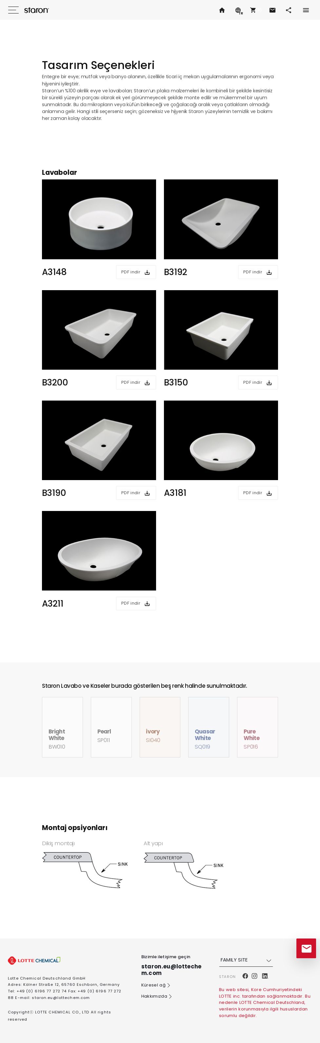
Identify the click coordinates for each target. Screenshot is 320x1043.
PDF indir (130, 272)
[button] (255, 9)
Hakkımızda (157, 997)
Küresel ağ (156, 985)
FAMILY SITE (247, 960)
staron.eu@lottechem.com (61, 997)
